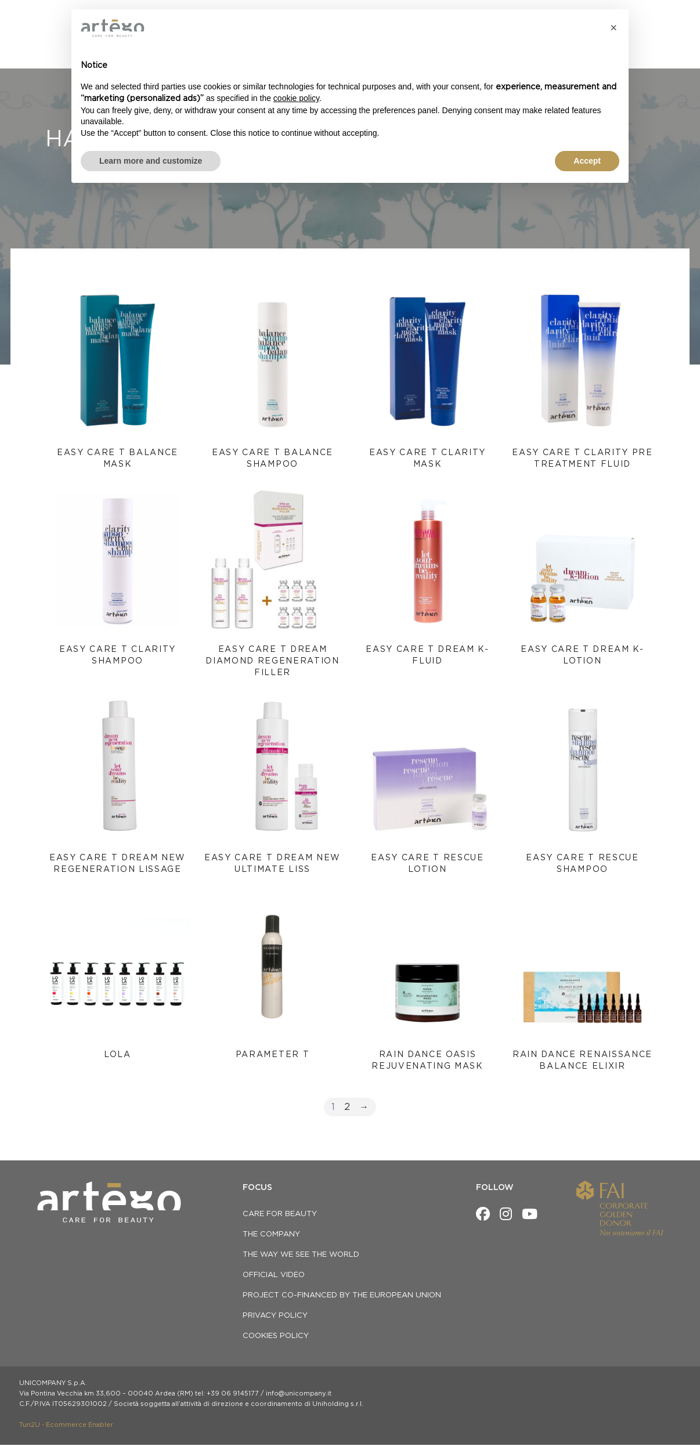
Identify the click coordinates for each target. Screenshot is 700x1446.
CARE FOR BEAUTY (280, 1215)
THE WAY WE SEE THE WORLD (301, 1256)
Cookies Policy (276, 1337)
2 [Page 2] (347, 1108)
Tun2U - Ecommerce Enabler (66, 1426)
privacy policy (275, 1317)
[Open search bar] (669, 39)
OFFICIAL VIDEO (274, 1276)
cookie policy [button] (296, 98)
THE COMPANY (271, 1235)
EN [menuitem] (658, 16)
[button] (613, 28)
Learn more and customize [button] (150, 160)
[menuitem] (654, 17)
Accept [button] (587, 160)
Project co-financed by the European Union (342, 1296)
